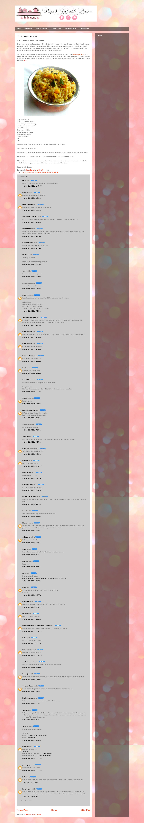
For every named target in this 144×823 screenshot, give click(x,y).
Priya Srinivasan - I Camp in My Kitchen (36, 625)
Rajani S (25, 561)
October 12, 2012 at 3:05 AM (31, 222)
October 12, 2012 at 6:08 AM (31, 349)
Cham (24, 549)
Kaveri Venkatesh (28, 448)
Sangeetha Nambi (28, 410)
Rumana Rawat (27, 356)
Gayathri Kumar (27, 686)
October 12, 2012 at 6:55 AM (31, 392)
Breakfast (38, 172)
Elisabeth (25, 523)
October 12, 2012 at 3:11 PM (31, 504)
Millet (49, 172)
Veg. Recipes (28, 28)
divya (24, 180)
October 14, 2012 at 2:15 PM (31, 691)
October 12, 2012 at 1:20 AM (31, 198)
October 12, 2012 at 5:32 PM (31, 542)
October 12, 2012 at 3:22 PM (31, 530)
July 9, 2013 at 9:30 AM (30, 796)
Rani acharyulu (27, 698)
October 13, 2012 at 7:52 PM (31, 643)
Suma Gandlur (27, 650)
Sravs (24, 271)
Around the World (70, 28)
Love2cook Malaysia (29, 497)
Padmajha (25, 674)
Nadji (24, 587)
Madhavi (25, 255)
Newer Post (22, 810)
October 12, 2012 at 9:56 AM (31, 454)
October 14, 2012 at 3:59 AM (31, 667)
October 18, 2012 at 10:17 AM (32, 770)
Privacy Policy (84, 28)
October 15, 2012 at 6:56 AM (31, 740)
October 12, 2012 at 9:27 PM (31, 595)
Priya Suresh (26, 789)
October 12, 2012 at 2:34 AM (31, 210)
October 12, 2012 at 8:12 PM (31, 567)
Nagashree (26, 601)
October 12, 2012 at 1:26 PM (31, 490)
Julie (24, 573)
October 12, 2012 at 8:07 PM (31, 555)
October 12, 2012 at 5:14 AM (31, 288)
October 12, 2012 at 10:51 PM (32, 607)
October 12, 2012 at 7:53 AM (31, 430)
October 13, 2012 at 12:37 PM (32, 631)
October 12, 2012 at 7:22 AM (31, 418)
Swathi (24, 368)
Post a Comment (26, 801)
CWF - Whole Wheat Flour (42, 755)
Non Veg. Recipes (41, 28)
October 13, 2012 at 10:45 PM (32, 655)
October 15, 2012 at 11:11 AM (32, 758)
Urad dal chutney (78, 54)
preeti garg (26, 765)
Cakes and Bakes (56, 28)
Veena (24, 710)
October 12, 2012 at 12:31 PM (32, 466)
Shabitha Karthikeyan (29, 216)
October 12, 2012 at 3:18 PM (31, 516)
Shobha (25, 436)
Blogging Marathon (28, 172)
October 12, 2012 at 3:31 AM (31, 248)
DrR (23, 777)
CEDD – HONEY (47, 753)
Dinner (44, 172)
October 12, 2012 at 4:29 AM (31, 276)
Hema (24, 638)
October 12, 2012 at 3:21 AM (31, 236)
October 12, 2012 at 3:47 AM (31, 264)
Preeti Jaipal (26, 472)
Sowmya (25, 751)
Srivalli (24, 511)
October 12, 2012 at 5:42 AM (31, 325)
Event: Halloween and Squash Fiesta (34, 735)
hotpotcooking (27, 204)
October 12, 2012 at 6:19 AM (31, 361)
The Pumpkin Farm (29, 317)
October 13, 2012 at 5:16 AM (31, 619)
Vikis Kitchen (27, 229)
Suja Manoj (26, 537)
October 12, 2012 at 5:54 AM (31, 337)
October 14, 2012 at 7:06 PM (31, 703)
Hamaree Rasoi (27, 485)
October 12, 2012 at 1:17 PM (31, 478)
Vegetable (55, 172)
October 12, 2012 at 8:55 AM (31, 442)
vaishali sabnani (28, 662)
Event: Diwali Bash (28, 737)
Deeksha (25, 460)
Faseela (25, 613)
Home (19, 28)
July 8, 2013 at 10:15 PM (30, 782)
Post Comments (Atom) (33, 814)
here (25, 60)
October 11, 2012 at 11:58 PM (32, 186)
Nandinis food (27, 331)
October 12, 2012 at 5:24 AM (31, 311)
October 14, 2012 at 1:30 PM (31, 679)
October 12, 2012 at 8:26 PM (31, 581)
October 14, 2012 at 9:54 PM (31, 720)
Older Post (85, 810)
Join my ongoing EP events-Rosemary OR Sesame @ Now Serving (44, 578)
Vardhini (25, 726)
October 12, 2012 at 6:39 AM (31, 373)
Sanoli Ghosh (27, 380)
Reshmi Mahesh (28, 243)
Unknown (25, 192)
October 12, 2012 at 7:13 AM (31, 404)
